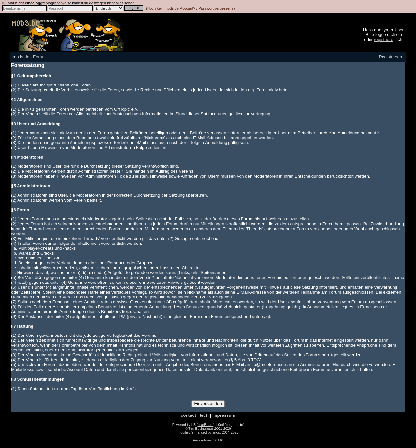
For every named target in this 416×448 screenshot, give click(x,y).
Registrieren (390, 56)
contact (188, 415)
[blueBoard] (205, 425)
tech (204, 415)
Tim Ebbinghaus (201, 428)
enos (216, 432)
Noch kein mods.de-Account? (171, 8)
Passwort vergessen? (215, 8)
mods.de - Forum (29, 56)
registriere (383, 39)
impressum (223, 415)
